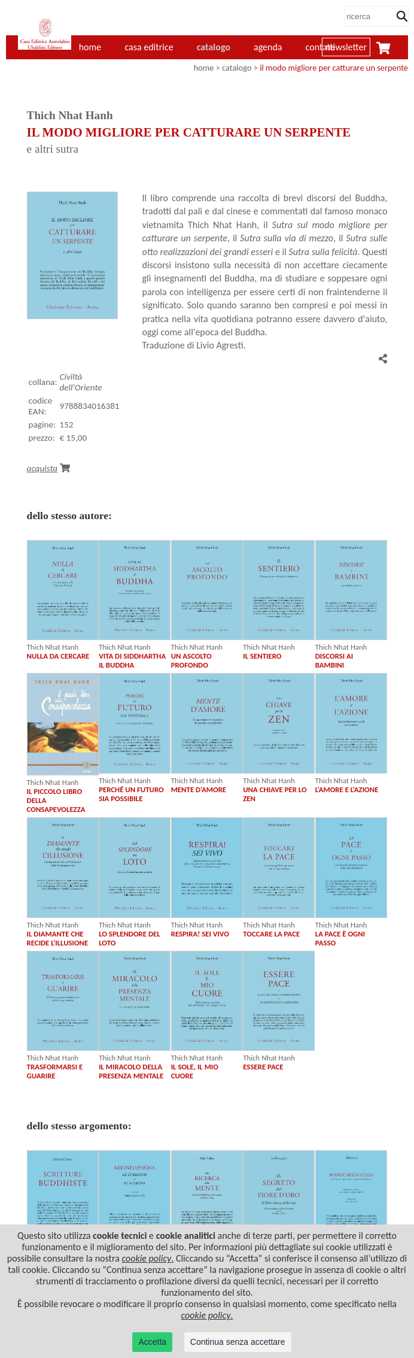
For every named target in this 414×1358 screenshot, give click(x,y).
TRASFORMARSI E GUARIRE (55, 1071)
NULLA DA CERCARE (58, 655)
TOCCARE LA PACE (271, 933)
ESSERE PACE (263, 1066)
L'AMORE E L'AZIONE (347, 789)
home (204, 67)
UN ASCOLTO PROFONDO (191, 660)
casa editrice (148, 47)
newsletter (346, 47)
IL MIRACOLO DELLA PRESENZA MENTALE (131, 1071)
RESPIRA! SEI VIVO (200, 933)
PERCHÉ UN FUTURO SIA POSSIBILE (131, 794)
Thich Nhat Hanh (53, 646)
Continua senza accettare (237, 1342)
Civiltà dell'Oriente (80, 382)
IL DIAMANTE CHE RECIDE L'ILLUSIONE (58, 938)
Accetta (152, 1342)
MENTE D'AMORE (198, 789)
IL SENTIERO (262, 655)
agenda (268, 47)
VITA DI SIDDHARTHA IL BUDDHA (132, 660)
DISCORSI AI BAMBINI (334, 660)
